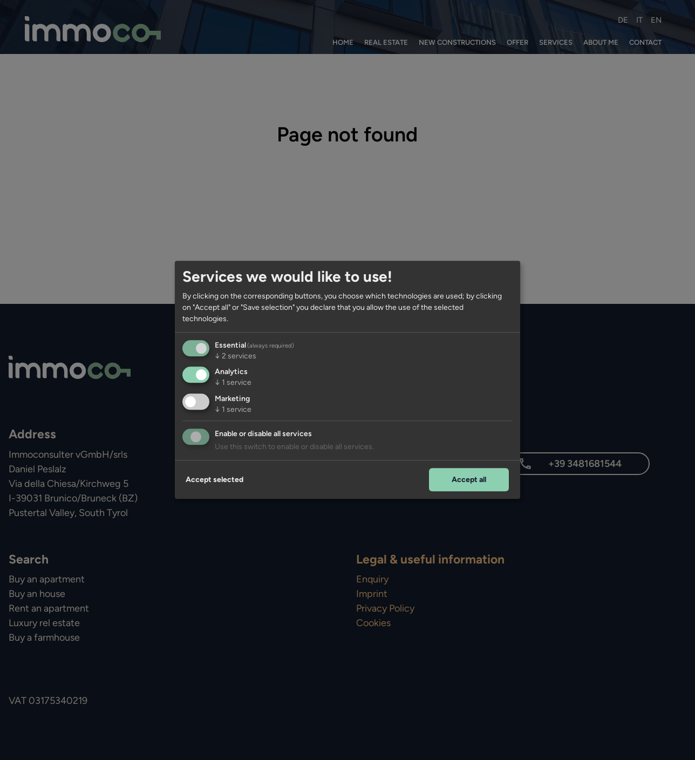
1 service (233, 383)
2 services (235, 356)
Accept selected (214, 479)
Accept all (469, 479)
